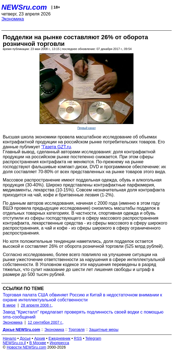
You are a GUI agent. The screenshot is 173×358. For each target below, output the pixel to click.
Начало (9, 338)
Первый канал (86, 128)
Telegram (93, 338)
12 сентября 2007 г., (46, 322)
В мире (9, 305)
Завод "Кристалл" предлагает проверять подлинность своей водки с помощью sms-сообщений (83, 314)
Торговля (77, 329)
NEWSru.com (24, 7)
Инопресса (59, 343)
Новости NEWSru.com (26, 347)
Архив (39, 338)
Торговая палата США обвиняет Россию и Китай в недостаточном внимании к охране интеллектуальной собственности (82, 297)
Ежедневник (59, 338)
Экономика (12, 19)
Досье (25, 338)
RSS (78, 338)
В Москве (37, 343)
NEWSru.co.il (14, 343)
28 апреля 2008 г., (37, 305)
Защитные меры (104, 329)
